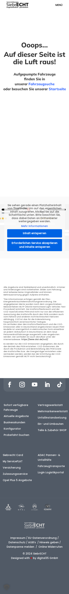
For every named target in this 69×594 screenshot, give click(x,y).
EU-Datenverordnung (42, 538)
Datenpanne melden (20, 547)
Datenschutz (16, 542)
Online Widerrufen (50, 547)
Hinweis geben (49, 542)
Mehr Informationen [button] (34, 226)
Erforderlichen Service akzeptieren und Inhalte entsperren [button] (34, 245)
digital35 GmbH (47, 558)
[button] (6, 587)
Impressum (17, 538)
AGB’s (32, 542)
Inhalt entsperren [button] (34, 233)
